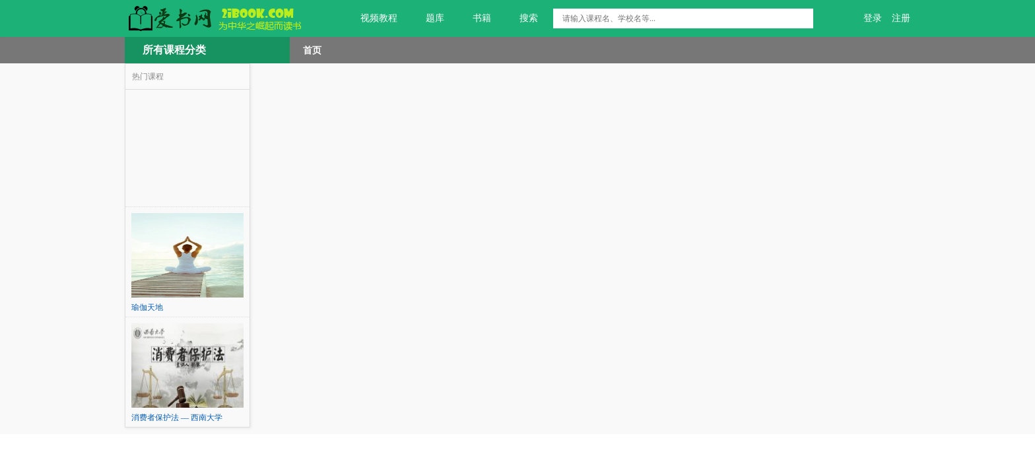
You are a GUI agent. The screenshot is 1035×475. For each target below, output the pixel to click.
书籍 (474, 18)
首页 (312, 50)
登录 (872, 18)
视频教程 (371, 18)
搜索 (521, 18)
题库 (427, 18)
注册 (901, 18)
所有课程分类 (174, 49)
